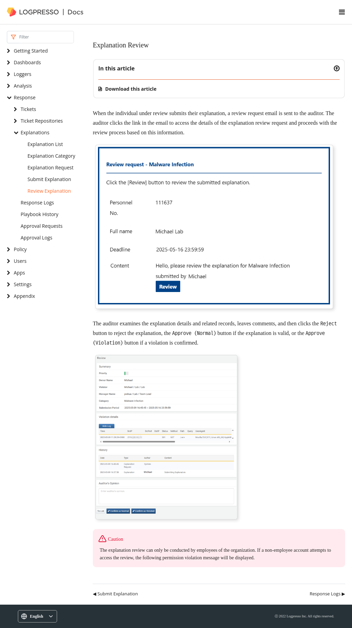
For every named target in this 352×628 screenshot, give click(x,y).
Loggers (22, 74)
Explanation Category (51, 156)
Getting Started (31, 50)
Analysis (23, 85)
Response (24, 97)
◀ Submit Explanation (115, 594)
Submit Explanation (49, 179)
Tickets (28, 109)
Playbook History (39, 214)
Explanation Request (51, 167)
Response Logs (37, 202)
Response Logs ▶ (327, 594)
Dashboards (27, 62)
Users (20, 261)
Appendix (24, 296)
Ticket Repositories (42, 120)
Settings (23, 284)
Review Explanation (49, 191)
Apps (19, 272)
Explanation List (45, 144)
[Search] (46, 37)
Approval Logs (36, 237)
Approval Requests (42, 226)
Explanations (35, 132)
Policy (20, 249)
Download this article (130, 89)
